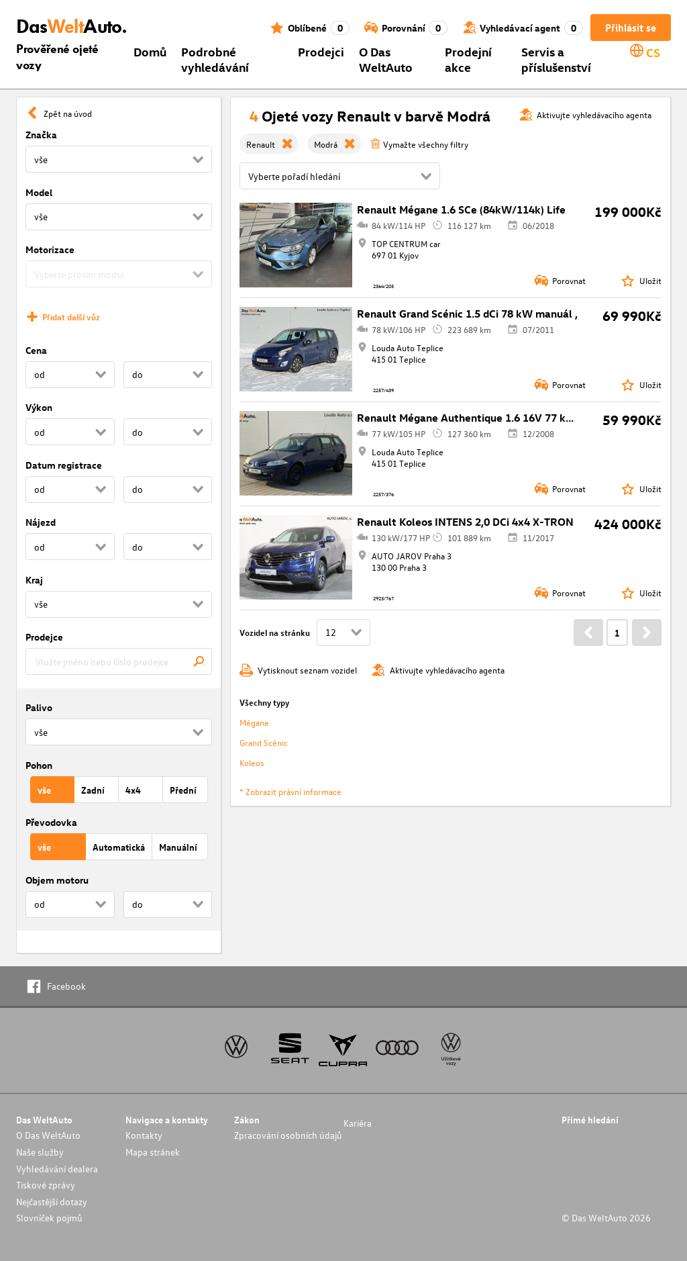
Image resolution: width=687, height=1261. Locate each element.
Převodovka (51, 822)
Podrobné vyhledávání (215, 59)
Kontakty (143, 1135)
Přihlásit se (630, 27)
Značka (41, 134)
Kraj (34, 579)
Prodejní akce (468, 59)
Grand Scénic (264, 742)
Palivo (38, 707)
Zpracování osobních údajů (288, 1135)
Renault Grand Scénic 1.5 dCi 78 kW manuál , (467, 313)
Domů (150, 51)
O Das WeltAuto (386, 59)
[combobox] (118, 661)
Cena (36, 350)
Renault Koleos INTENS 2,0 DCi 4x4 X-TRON (465, 521)
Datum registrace (63, 465)
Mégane (254, 722)
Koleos (252, 762)
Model (38, 192)
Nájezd (40, 522)
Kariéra (358, 1123)
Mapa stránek (152, 1152)
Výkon (38, 407)
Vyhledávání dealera (57, 1168)
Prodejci (321, 51)
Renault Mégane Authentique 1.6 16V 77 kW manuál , (489, 417)
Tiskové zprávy (45, 1184)
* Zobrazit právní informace (290, 791)
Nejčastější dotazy (51, 1201)
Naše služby (40, 1152)
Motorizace (49, 249)
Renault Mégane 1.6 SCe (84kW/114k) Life (461, 209)
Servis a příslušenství (556, 59)
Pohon (38, 765)
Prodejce (44, 636)
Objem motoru (57, 880)
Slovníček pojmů (49, 1217)
